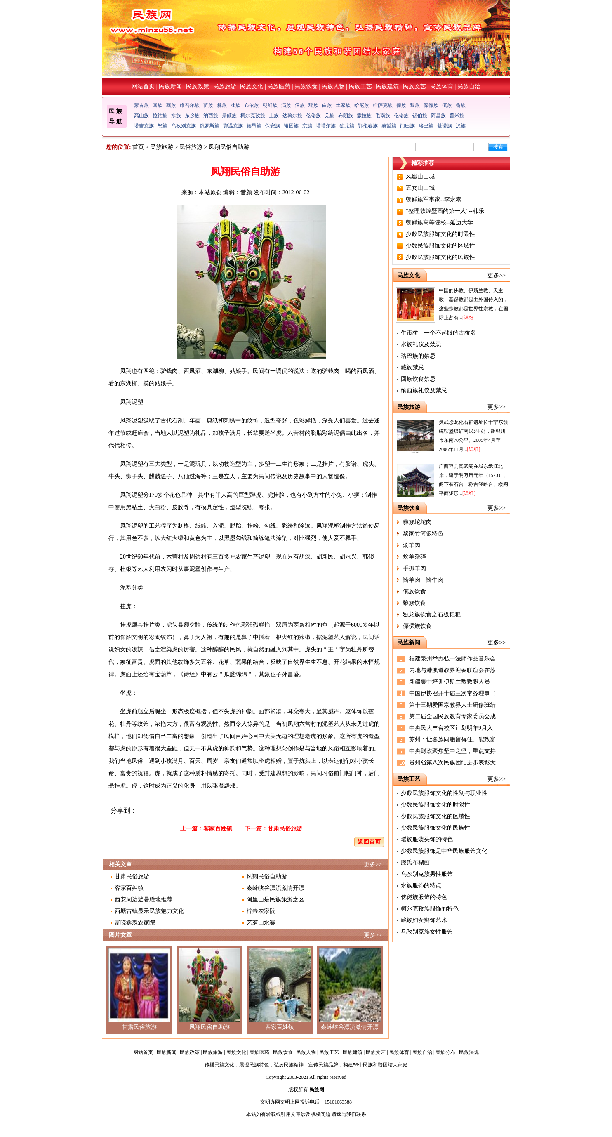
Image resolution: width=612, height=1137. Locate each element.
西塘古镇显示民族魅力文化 (149, 911)
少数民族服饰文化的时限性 (440, 234)
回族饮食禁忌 (418, 379)
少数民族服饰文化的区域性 (440, 246)
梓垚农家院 (261, 911)
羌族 (329, 115)
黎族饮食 (414, 603)
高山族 (141, 115)
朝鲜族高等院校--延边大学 (439, 222)
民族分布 (445, 1052)
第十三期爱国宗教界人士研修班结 (452, 705)
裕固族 (291, 126)
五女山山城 (420, 188)
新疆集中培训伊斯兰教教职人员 (449, 682)
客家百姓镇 (217, 829)
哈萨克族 (383, 105)
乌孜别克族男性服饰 (427, 874)
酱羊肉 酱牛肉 (423, 580)
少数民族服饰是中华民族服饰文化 (444, 851)
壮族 (235, 105)
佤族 (447, 105)
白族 (327, 105)
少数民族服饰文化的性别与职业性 (444, 793)
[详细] (468, 318)
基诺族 (444, 126)
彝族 (222, 105)
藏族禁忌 (412, 367)
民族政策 (197, 86)
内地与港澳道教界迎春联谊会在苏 (452, 670)
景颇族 (229, 115)
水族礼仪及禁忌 (421, 344)
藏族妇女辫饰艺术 (424, 920)
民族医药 (278, 86)
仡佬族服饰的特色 (424, 897)
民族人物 (333, 86)
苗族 (208, 105)
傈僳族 (431, 105)
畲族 (461, 105)
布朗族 (345, 115)
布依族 (251, 105)
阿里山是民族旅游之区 (275, 899)
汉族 (461, 126)
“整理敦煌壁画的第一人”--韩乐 (445, 211)
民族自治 (468, 86)
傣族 (401, 105)
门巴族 (407, 126)
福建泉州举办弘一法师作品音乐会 (452, 659)
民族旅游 (224, 86)
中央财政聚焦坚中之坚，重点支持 (452, 751)
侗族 (300, 105)
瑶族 (313, 105)
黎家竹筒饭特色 (423, 534)
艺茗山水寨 (261, 923)
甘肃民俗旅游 (285, 829)
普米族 (457, 115)
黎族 (415, 105)
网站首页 (143, 86)
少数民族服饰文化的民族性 (440, 257)
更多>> (373, 864)
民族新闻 (170, 86)
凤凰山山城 (420, 176)
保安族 (272, 126)
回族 (157, 105)
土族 (274, 115)
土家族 (343, 105)
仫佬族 (313, 115)
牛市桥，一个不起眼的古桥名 (438, 333)
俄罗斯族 (209, 126)
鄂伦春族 (368, 126)
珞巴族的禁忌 (418, 356)
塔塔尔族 (326, 126)
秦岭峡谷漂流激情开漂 (275, 888)
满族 (286, 105)
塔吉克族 (144, 126)
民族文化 (251, 86)
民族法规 (469, 1052)
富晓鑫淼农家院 (135, 923)
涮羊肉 (411, 545)
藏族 (171, 105)
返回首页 (369, 842)
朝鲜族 (270, 105)
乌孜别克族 (183, 126)
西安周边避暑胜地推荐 (143, 899)
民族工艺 (360, 86)
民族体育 (441, 86)
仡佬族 (401, 115)
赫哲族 (388, 126)
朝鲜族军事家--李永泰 (433, 199)
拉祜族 (160, 115)
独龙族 (346, 126)
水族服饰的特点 (421, 885)
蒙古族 (141, 105)
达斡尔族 (292, 115)
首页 (138, 147)
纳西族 (210, 115)
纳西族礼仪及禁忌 (424, 390)
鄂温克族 (233, 126)
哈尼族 (361, 105)
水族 (176, 115)
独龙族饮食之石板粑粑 (432, 614)
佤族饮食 (414, 591)
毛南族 (382, 115)
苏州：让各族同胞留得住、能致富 (452, 739)
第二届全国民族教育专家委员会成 (452, 716)
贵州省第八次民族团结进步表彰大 (452, 763)
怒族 (162, 126)
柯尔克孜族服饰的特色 (430, 909)
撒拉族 (364, 115)
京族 (307, 126)
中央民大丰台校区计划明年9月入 (451, 728)
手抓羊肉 (414, 568)
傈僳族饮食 (417, 626)
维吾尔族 (190, 105)
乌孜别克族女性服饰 (427, 932)
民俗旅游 (190, 147)
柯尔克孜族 (252, 115)
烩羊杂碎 (414, 557)
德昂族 (254, 126)
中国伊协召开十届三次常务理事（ (452, 693)
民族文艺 (414, 86)
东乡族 (192, 115)
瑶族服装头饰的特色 (427, 839)
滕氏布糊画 (415, 862)
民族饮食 (306, 86)
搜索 (498, 147)
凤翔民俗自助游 (267, 876)
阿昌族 (438, 115)
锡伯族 (419, 115)
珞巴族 (426, 126)
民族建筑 (387, 86)
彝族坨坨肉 (417, 522)
